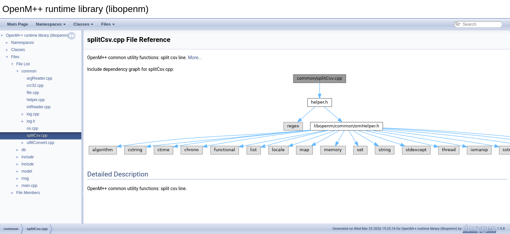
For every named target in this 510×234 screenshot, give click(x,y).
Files (108, 24)
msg (25, 178)
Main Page (17, 24)
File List (23, 64)
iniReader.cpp (38, 107)
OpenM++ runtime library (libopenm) (37, 35)
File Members (28, 192)
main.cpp (29, 185)
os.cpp (32, 128)
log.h (31, 121)
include (27, 157)
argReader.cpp (39, 78)
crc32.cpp (35, 85)
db (23, 150)
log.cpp (33, 114)
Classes (83, 24)
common (28, 71)
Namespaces (51, 24)
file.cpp (33, 92)
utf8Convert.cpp (40, 142)
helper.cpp (36, 100)
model (26, 171)
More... (195, 57)
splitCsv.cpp (37, 135)
